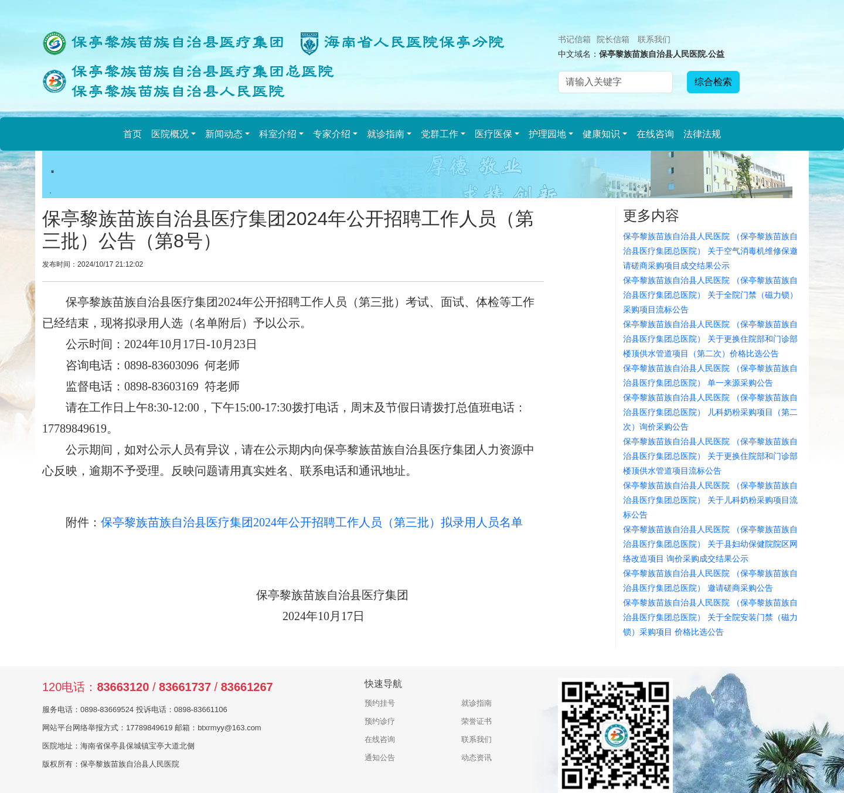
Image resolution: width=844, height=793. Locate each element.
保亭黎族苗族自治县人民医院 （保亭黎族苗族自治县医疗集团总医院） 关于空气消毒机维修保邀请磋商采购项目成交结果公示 (710, 251)
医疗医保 (493, 134)
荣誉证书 (476, 721)
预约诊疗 (380, 721)
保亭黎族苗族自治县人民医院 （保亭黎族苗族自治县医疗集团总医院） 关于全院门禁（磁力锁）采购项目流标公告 (710, 294)
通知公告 (380, 757)
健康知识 (601, 134)
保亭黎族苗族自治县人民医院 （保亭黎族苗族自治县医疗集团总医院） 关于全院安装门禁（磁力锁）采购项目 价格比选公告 (710, 617)
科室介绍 (278, 134)
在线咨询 (655, 134)
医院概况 (170, 134)
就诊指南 (385, 134)
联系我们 (654, 39)
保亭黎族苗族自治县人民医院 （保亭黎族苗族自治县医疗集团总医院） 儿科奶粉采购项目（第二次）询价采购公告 (710, 412)
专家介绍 (331, 134)
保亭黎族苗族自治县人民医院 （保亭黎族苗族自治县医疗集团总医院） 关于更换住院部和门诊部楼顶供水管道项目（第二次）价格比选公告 (710, 338)
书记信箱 (574, 39)
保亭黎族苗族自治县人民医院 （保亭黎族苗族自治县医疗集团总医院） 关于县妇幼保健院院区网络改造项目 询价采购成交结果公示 (710, 544)
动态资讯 (476, 757)
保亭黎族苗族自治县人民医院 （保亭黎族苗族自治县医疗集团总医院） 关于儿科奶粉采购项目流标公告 (710, 500)
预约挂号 (380, 703)
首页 (132, 134)
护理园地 (547, 134)
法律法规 (702, 134)
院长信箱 (613, 39)
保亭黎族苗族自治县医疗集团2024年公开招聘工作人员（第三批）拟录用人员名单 (312, 522)
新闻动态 (224, 134)
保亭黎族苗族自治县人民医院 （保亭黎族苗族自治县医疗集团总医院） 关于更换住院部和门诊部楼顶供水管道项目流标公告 (710, 456)
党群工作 (439, 134)
